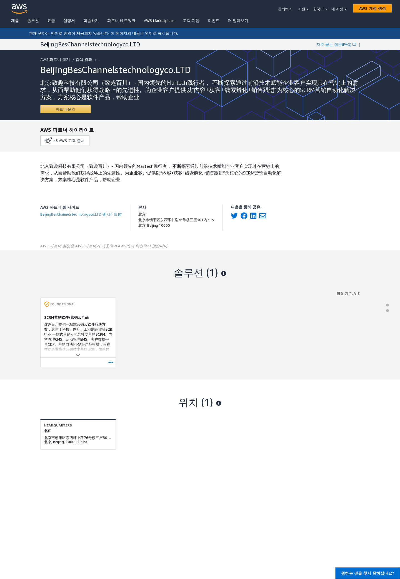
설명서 (69, 20)
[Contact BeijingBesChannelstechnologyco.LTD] (65, 109)
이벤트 (213, 20)
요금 (51, 20)
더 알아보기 (238, 20)
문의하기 (285, 9)
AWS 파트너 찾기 (55, 59)
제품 (15, 20)
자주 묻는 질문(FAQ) (336, 44)
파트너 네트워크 (121, 20)
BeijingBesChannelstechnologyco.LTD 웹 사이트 (80, 214)
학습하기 (91, 20)
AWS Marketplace (159, 20)
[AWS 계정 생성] (372, 8)
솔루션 (33, 20)
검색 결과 (84, 59)
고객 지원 (191, 20)
